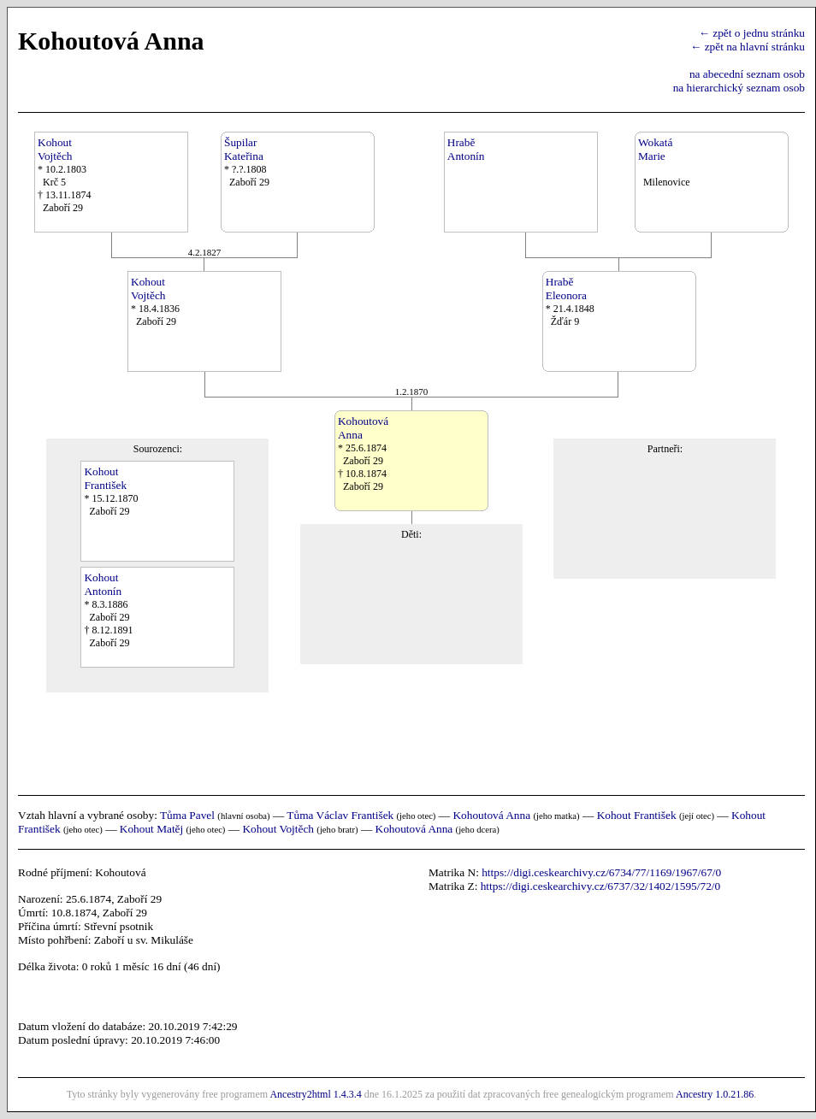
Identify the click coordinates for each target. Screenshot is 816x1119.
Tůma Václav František (340, 815)
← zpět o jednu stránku (752, 33)
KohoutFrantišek (105, 478)
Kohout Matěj (151, 828)
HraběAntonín (466, 149)
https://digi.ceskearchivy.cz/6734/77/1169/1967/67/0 (601, 872)
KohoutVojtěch (55, 149)
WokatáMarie (655, 149)
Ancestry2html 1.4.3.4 (315, 1094)
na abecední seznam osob (747, 74)
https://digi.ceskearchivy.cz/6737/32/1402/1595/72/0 (600, 886)
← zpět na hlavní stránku (747, 46)
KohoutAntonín (102, 584)
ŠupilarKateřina (243, 149)
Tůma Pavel (187, 815)
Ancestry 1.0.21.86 (715, 1094)
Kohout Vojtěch (278, 828)
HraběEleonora (566, 288)
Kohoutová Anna (491, 815)
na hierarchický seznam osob (739, 87)
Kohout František (637, 815)
